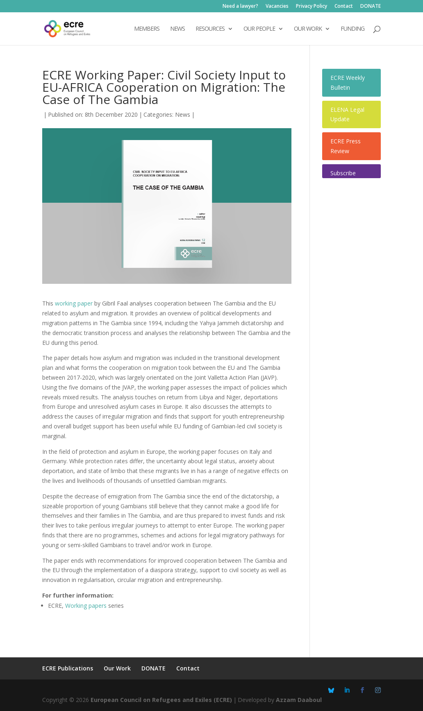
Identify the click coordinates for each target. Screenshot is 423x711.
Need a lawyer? (240, 6)
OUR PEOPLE (259, 29)
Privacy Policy (311, 6)
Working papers (86, 605)
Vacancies (277, 6)
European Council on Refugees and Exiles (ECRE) (161, 700)
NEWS (177, 29)
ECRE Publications (67, 668)
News (182, 114)
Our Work (117, 668)
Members (146, 29)
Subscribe (343, 173)
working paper (74, 303)
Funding (352, 29)
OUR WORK (308, 29)
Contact (343, 6)
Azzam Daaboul (299, 700)
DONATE (370, 6)
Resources (210, 29)
